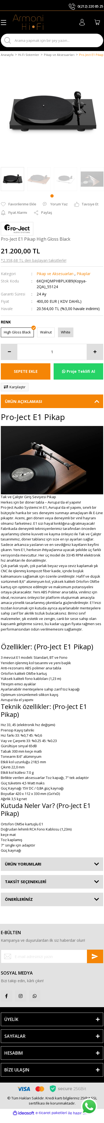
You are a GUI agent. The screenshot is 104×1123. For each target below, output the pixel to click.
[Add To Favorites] (18, 204)
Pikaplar (83, 273)
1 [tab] (52, 196)
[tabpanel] (39, 179)
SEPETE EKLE (26, 371)
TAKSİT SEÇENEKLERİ (25, 881)
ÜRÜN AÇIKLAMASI (23, 401)
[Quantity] (52, 352)
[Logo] (28, 22)
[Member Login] (82, 22)
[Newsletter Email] (52, 956)
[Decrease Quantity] (9, 352)
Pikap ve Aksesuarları (55, 273)
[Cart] (97, 22)
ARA (94, 40)
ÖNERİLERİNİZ (19, 899)
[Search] (52, 40)
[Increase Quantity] (95, 352)
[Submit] (95, 956)
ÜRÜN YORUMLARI (23, 864)
